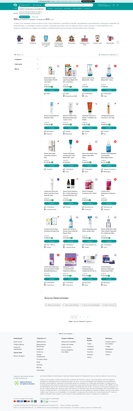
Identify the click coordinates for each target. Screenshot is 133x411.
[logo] (15, 5)
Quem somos (18, 342)
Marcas (39, 367)
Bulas (38, 362)
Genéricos (87, 8)
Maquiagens (109, 349)
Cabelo (107, 354)
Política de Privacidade (68, 342)
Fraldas (107, 346)
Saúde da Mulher (77, 8)
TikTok (89, 357)
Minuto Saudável (19, 356)
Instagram (90, 349)
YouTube (90, 352)
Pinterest (90, 354)
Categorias (40, 349)
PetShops (108, 352)
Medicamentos (41, 342)
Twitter (89, 344)
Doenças (39, 365)
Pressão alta (58, 8)
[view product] (51, 70)
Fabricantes (40, 370)
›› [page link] (87, 317)
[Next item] (117, 42)
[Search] (91, 5)
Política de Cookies (67, 344)
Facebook (90, 346)
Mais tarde (35, 17)
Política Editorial (19, 344)
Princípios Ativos (42, 359)
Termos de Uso (66, 347)
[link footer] (44, 401)
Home (16, 13)
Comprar (51, 90)
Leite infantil (67, 8)
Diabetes (50, 8)
